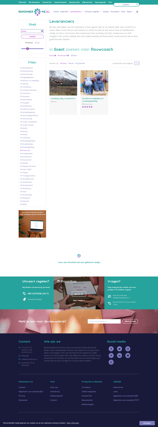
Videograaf (26, 198)
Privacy (22, 396)
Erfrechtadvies (27, 99)
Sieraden (25, 163)
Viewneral (25, 201)
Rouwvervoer (26, 160)
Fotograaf (25, 103)
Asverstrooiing (27, 74)
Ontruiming (26, 137)
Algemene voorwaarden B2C (31, 391)
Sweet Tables (27, 169)
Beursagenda (100, 2)
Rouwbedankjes (27, 144)
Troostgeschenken (28, 176)
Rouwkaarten (26, 157)
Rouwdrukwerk (27, 153)
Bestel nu (79, 294)
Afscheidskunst (27, 68)
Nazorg (24, 131)
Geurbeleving (26, 106)
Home (56, 11)
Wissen (74, 55)
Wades (24, 204)
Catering (25, 84)
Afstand (63, 63)
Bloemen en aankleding (30, 80)
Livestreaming (27, 118)
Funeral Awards (60, 2)
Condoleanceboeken (29, 90)
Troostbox (114, 11)
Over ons (54, 387)
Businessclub (74, 2)
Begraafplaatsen (28, 77)
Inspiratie (64, 11)
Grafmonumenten (28, 109)
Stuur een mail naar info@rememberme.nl (121, 296)
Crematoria (26, 93)
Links (115, 391)
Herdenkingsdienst (28, 112)
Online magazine (89, 391)
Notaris (24, 134)
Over (123, 11)
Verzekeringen (27, 195)
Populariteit (80, 63)
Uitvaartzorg (26, 188)
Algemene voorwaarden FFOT (126, 400)
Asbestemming (27, 71)
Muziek (24, 128)
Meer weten (79, 300)
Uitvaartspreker (27, 185)
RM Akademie (34, 2)
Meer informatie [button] (73, 423)
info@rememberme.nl (29, 359)
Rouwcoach (26, 150)
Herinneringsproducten (30, 115)
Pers (110, 2)
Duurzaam (26, 96)
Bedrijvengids (87, 404)
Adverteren (118, 387)
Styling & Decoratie (29, 166)
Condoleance (26, 87)
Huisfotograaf (56, 396)
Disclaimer (23, 400)
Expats (106, 11)
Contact (22, 387)
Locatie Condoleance (29, 122)
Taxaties (25, 172)
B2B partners (87, 2)
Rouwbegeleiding (28, 147)
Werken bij (54, 391)
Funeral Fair (47, 2)
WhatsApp (25, 356)
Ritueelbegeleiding (28, 141)
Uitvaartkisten (27, 182)
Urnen (24, 191)
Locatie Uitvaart (27, 125)
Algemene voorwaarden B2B (125, 396)
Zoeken (32, 37)
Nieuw (71, 63)
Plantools (22, 2)
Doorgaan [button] (147, 423)
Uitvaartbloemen (28, 179)
